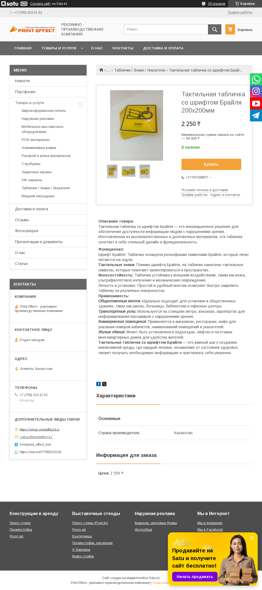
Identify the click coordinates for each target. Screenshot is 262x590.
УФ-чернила (32, 180)
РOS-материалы (35, 140)
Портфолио (25, 92)
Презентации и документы (39, 242)
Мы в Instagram (209, 523)
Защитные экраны (37, 172)
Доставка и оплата (163, 48)
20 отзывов (216, 4)
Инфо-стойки (83, 556)
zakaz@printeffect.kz (36, 437)
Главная (23, 48)
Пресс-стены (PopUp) (90, 523)
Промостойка (21, 530)
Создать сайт (40, 4)
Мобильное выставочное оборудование (42, 129)
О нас (97, 48)
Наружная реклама (38, 119)
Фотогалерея (26, 231)
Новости (22, 81)
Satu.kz (154, 578)
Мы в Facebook (210, 530)
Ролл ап (16, 536)
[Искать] (214, 29)
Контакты (123, 48)
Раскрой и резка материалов (46, 156)
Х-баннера (81, 550)
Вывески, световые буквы (156, 523)
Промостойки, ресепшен (92, 543)
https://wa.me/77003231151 (41, 452)
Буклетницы (82, 536)
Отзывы (22, 220)
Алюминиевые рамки (39, 148)
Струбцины (31, 164)
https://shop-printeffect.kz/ (40, 429)
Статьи (21, 264)
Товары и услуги (58, 48)
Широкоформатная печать (44, 111)
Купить (211, 164)
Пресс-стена (20, 523)
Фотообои (143, 530)
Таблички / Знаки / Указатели (139, 70)
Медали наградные (38, 196)
